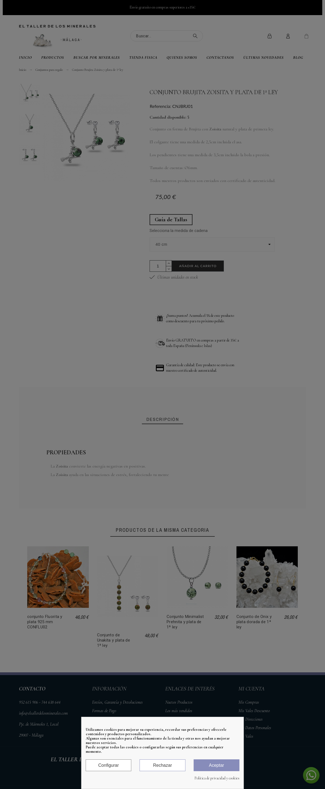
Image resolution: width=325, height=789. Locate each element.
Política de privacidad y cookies (216, 778)
